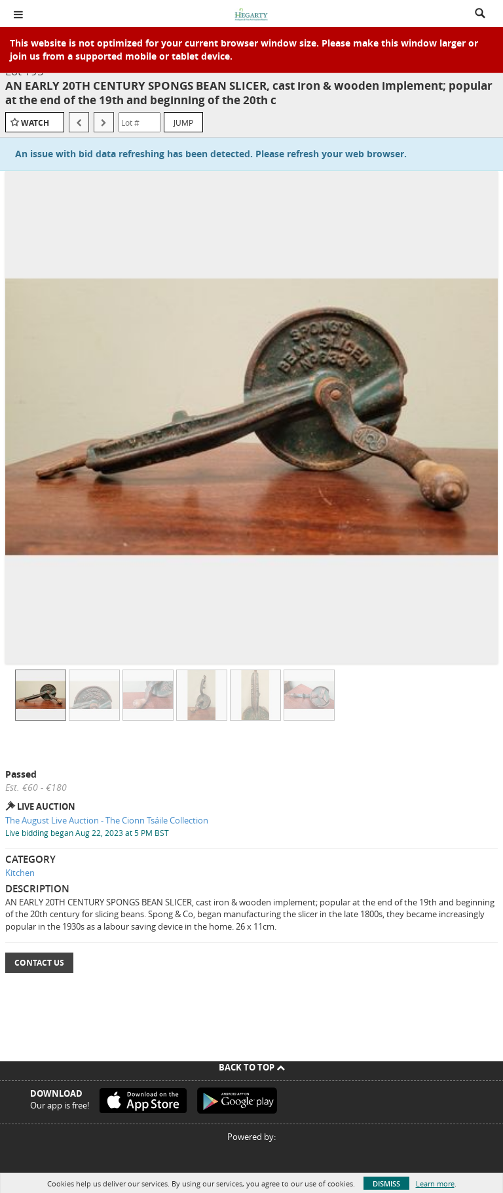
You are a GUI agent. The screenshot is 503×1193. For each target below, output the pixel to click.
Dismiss (386, 1183)
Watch (35, 122)
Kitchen (20, 873)
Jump (183, 122)
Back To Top (252, 1067)
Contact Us (39, 962)
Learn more (435, 1183)
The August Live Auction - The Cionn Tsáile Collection (106, 820)
